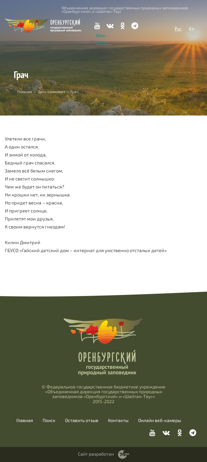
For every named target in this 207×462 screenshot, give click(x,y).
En (191, 28)
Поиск (49, 420)
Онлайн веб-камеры (159, 420)
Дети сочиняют (51, 91)
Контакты (118, 420)
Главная (24, 91)
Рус (178, 28)
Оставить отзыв (81, 420)
